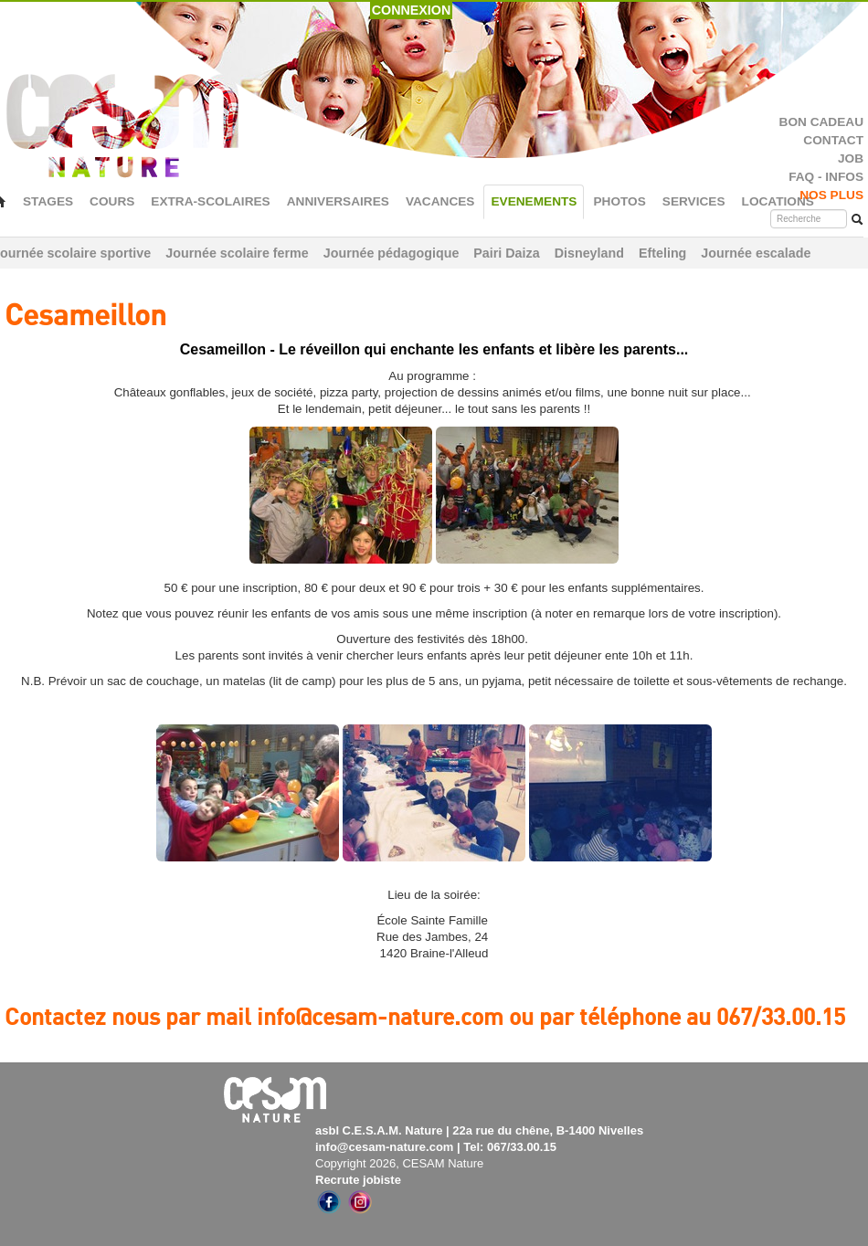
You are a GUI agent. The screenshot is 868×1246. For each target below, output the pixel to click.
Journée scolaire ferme (237, 253)
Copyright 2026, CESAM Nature (399, 1163)
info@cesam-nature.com (384, 1147)
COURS (112, 201)
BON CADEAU (821, 122)
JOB (850, 158)
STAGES (48, 201)
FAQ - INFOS (826, 177)
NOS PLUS (831, 195)
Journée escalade (755, 253)
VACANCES (440, 201)
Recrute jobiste (358, 1180)
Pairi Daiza (506, 253)
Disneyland (589, 253)
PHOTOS (619, 201)
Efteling (662, 253)
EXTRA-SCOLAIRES (210, 201)
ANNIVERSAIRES (338, 201)
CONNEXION (411, 10)
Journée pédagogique (391, 253)
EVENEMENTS (534, 201)
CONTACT (833, 140)
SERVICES (693, 201)
